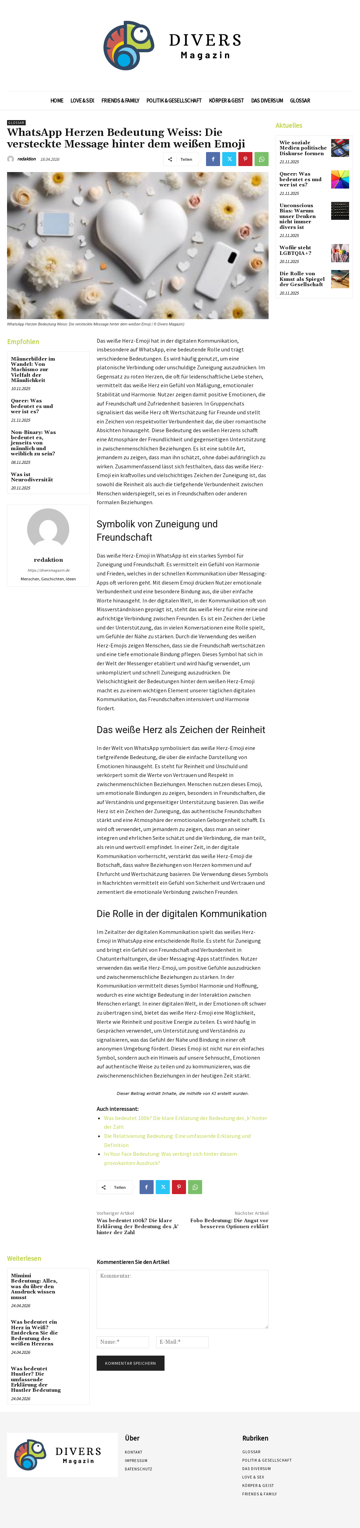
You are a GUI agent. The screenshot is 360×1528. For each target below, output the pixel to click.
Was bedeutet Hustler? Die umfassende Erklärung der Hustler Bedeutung (36, 1379)
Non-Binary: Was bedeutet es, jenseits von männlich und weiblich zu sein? (33, 443)
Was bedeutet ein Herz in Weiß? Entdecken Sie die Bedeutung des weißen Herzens (34, 1333)
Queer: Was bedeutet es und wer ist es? (32, 406)
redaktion (26, 159)
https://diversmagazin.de (48, 570)
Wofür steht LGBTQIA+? (295, 250)
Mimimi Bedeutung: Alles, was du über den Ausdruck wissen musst (34, 1287)
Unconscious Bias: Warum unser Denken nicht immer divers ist (297, 216)
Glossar (16, 122)
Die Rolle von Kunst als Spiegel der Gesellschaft (302, 279)
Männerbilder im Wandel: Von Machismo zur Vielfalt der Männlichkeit (33, 370)
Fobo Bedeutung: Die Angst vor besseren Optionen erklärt (229, 1224)
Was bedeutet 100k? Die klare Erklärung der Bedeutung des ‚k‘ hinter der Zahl (138, 1227)
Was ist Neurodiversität (32, 477)
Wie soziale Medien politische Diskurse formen (303, 148)
